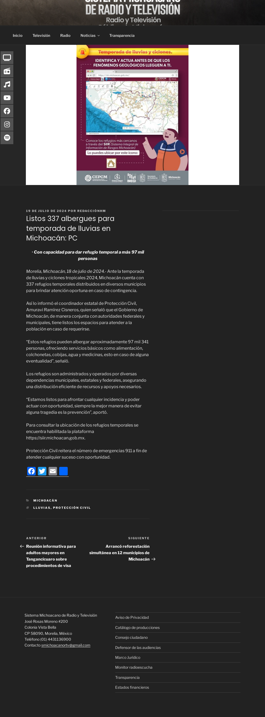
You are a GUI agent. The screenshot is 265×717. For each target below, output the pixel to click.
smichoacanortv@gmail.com (65, 645)
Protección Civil (72, 508)
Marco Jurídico (127, 657)
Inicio (17, 35)
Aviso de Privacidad (132, 617)
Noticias (91, 35)
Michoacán (45, 500)
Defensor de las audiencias (138, 647)
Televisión (41, 35)
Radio (65, 35)
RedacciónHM (91, 211)
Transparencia (122, 35)
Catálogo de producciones (137, 627)
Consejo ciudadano (131, 637)
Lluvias (42, 508)
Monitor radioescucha (133, 667)
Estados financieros (132, 687)
